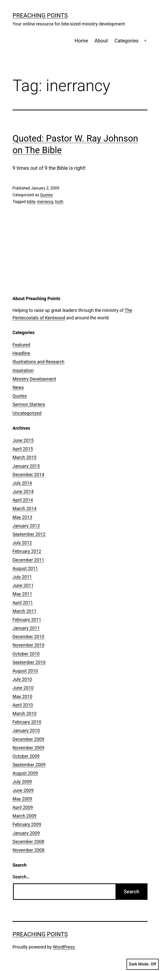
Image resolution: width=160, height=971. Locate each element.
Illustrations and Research (38, 361)
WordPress (64, 947)
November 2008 (28, 850)
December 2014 (28, 474)
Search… (21, 876)
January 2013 (26, 525)
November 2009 (28, 747)
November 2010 (28, 645)
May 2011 (22, 593)
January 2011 (26, 628)
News (18, 387)
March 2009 (24, 815)
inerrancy (45, 201)
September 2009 (29, 764)
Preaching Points (40, 15)
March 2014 (24, 508)
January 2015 (26, 466)
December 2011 (28, 560)
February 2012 (26, 551)
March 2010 (24, 713)
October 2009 (26, 756)
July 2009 (22, 781)
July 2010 (22, 679)
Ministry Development (34, 379)
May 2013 (22, 517)
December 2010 (28, 636)
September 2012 (29, 534)
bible (31, 201)
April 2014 (22, 500)
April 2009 (22, 807)
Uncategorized (27, 413)
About (101, 41)
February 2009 (26, 824)
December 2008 (28, 841)
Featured (21, 344)
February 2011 (26, 619)
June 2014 (23, 491)
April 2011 (22, 602)
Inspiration (23, 370)
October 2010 (26, 653)
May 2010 (22, 696)
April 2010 (22, 705)
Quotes (46, 195)
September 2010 (29, 662)
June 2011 (23, 585)
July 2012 (22, 542)
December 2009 (28, 739)
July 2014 (22, 483)
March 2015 (24, 457)
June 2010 (23, 687)
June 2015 (23, 440)
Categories (126, 41)
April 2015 (22, 448)
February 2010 (26, 722)
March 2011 (24, 611)
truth (59, 201)
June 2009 (23, 790)
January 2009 (26, 833)
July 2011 (22, 577)
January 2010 (26, 730)
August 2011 (25, 568)
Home (81, 41)
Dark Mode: (142, 964)
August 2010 (25, 670)
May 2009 (22, 798)
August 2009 (25, 773)
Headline (21, 353)
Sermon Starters (28, 404)
